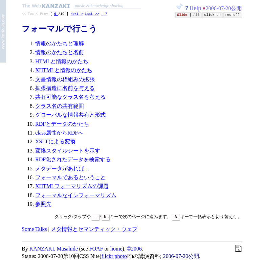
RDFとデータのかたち (62, 125)
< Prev (42, 14)
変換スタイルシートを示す (67, 152)
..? (104, 14)
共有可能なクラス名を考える (70, 98)
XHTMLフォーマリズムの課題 (72, 187)
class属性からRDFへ (59, 134)
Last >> (92, 14)
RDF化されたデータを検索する (73, 160)
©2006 (134, 249)
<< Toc (28, 14)
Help (195, 8)
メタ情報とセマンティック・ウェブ (94, 230)
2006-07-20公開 (224, 8)
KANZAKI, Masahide (53, 249)
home (116, 249)
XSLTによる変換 (55, 142)
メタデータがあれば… (62, 169)
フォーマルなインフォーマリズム (75, 196)
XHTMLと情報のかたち (63, 71)
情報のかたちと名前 (59, 53)
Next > (76, 14)
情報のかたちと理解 (59, 44)
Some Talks (34, 230)
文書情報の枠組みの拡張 (65, 80)
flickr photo (114, 257)
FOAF (96, 249)
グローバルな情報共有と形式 (70, 116)
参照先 (43, 205)
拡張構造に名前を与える (65, 89)
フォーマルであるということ (70, 178)
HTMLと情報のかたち (61, 62)
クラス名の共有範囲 (59, 107)
